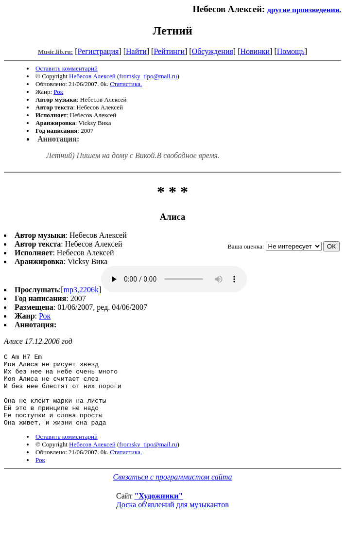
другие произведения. (304, 9)
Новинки (255, 51)
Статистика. (126, 84)
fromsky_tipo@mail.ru (148, 76)
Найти (136, 51)
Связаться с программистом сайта (172, 491)
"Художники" (158, 510)
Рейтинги (169, 51)
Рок (58, 91)
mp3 (174, 279)
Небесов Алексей (92, 76)
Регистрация (98, 51)
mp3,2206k (81, 289)
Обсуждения (212, 51)
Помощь (291, 51)
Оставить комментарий (66, 68)
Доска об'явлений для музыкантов (172, 519)
